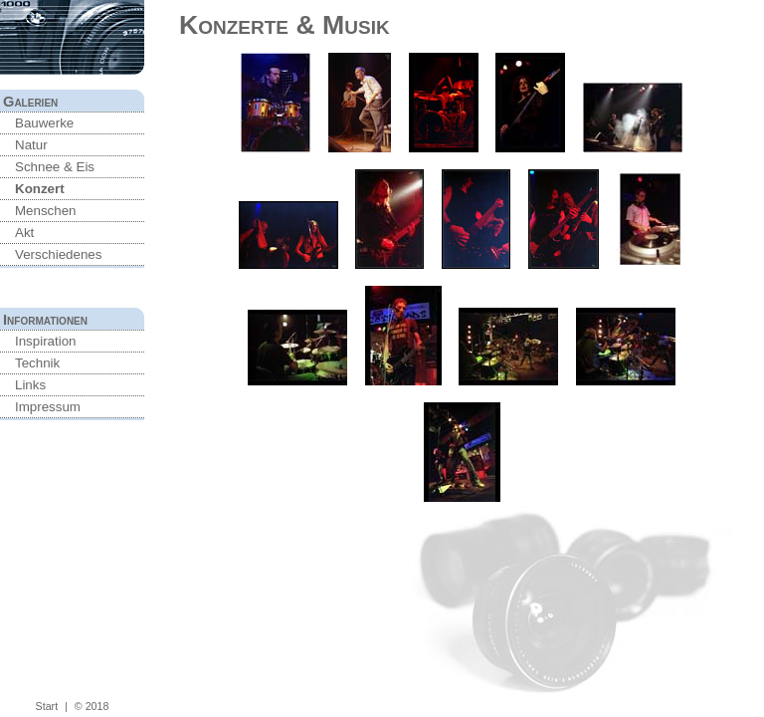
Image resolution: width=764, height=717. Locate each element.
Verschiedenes (58, 254)
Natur (31, 144)
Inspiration (46, 341)
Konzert (40, 188)
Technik (37, 363)
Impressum (48, 406)
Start (47, 706)
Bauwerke (44, 123)
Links (30, 384)
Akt (24, 232)
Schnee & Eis (55, 166)
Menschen (46, 210)
